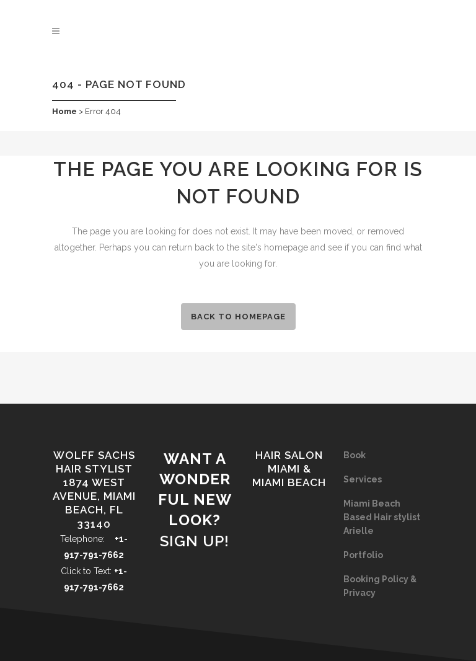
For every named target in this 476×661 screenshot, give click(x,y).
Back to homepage (238, 316)
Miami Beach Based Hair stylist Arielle (381, 517)
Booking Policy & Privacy (379, 586)
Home (64, 111)
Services (362, 479)
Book (354, 455)
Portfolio (363, 555)
